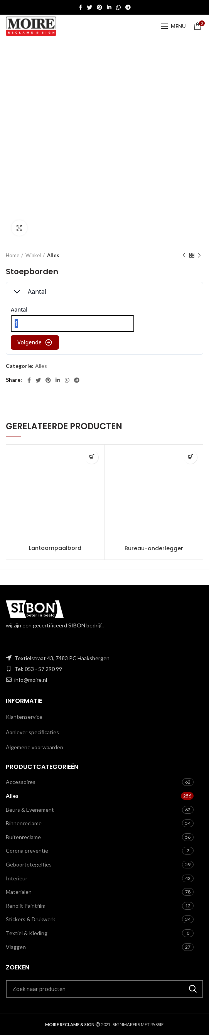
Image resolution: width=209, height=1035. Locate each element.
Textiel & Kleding (26, 933)
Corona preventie (27, 850)
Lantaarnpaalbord (55, 547)
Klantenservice (24, 716)
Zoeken (192, 989)
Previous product (184, 255)
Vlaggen (16, 947)
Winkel (33, 255)
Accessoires (20, 782)
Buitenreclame (23, 837)
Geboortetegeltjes (29, 864)
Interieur (16, 878)
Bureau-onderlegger (154, 548)
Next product (199, 255)
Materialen (19, 891)
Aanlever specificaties (32, 732)
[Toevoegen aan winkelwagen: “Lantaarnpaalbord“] (91, 457)
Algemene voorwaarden (34, 747)
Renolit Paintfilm (26, 905)
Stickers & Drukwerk (30, 919)
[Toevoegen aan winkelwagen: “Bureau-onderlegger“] (190, 457)
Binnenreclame (24, 823)
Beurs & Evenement (30, 809)
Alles (53, 255)
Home (12, 255)
